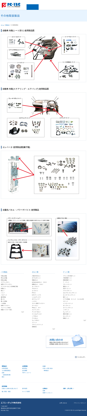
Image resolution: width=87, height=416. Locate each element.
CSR (57, 7)
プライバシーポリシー (80, 403)
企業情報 (45, 7)
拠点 (3, 377)
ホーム (2, 25)
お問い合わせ (81, 7)
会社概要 (24, 370)
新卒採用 (24, 388)
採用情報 (69, 7)
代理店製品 (5, 368)
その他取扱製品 (6, 370)
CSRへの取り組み (48, 368)
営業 (44, 390)
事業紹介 (33, 7)
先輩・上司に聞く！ (68, 388)
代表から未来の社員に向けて (10, 388)
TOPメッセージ (26, 372)
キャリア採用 (26, 391)
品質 (3, 372)
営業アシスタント (48, 392)
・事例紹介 (46, 370)
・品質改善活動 (6, 374)
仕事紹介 (45, 388)
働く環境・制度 (6, 391)
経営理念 (24, 368)
